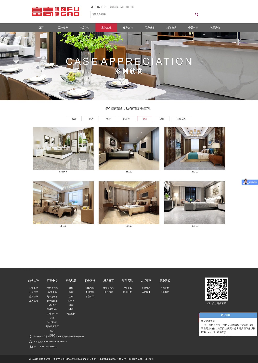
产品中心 (52, 280)
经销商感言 (108, 288)
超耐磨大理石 (52, 326)
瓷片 (52, 330)
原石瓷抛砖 (52, 322)
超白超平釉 (52, 296)
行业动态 (127, 292)
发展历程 (33, 292)
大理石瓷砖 (52, 313)
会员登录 (146, 288)
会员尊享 (146, 280)
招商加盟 (90, 288)
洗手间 (126, 118)
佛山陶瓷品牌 (135, 359)
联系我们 (165, 280)
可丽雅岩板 (60, 269)
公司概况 (33, 288)
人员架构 (165, 288)
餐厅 (74, 118)
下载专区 (90, 296)
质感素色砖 (52, 309)
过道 (162, 118)
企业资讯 (127, 288)
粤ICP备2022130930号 (74, 359)
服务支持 (90, 280)
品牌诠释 (33, 280)
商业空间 (181, 118)
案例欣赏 (71, 280)
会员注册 (146, 292)
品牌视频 (33, 301)
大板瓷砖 (52, 305)
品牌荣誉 (33, 296)
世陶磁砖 (37, 269)
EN (104, 7)
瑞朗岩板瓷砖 (25, 269)
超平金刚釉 (52, 301)
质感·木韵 (52, 292)
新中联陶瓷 (48, 269)
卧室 (145, 118)
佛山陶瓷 (149, 359)
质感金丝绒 (52, 288)
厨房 (91, 118)
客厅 (108, 118)
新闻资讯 (127, 280)
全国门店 (90, 292)
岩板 (52, 318)
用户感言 (108, 280)
